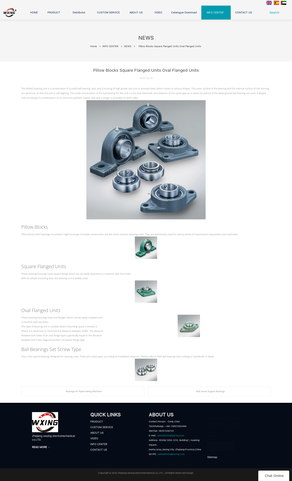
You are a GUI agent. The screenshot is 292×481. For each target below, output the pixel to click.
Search (275, 12)
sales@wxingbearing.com (170, 435)
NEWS (127, 46)
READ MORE (220, 444)
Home (93, 46)
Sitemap (212, 457)
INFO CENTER (110, 46)
